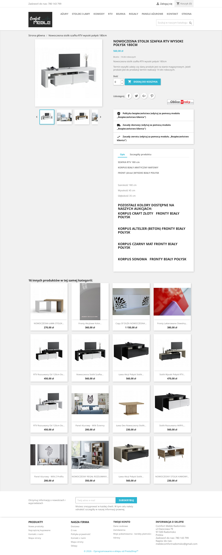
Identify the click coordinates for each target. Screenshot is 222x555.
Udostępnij (129, 96)
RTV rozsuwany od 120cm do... (49, 374)
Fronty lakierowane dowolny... (172, 323)
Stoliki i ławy (81, 13)
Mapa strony (34, 538)
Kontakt (172, 13)
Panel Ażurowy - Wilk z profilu (49, 476)
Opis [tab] (122, 154)
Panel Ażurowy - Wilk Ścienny (90, 425)
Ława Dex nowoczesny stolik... (131, 425)
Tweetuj (136, 96)
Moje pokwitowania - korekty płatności (132, 533)
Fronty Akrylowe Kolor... (90, 323)
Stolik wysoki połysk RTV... (172, 374)
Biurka (120, 13)
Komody (99, 13)
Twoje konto (121, 521)
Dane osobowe (120, 526)
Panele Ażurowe (152, 13)
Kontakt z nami (35, 534)
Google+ (144, 96)
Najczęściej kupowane (39, 530)
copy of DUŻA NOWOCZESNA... (131, 323)
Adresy (116, 537)
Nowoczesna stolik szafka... (90, 374)
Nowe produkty (36, 526)
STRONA (186, 13)
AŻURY (64, 13)
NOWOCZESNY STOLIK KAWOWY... (172, 476)
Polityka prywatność (81, 534)
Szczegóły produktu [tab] (140, 154)
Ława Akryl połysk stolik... (131, 374)
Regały (133, 13)
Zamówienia (119, 530)
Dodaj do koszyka (143, 82)
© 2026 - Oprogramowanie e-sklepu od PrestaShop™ (111, 551)
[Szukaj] (175, 22)
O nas (74, 530)
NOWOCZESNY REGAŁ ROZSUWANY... (90, 476)
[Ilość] (116, 82)
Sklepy (74, 545)
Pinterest (152, 96)
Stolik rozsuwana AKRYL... (172, 425)
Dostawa (75, 526)
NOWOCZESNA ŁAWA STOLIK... (49, 323)
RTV (110, 13)
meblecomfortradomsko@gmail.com (176, 543)
